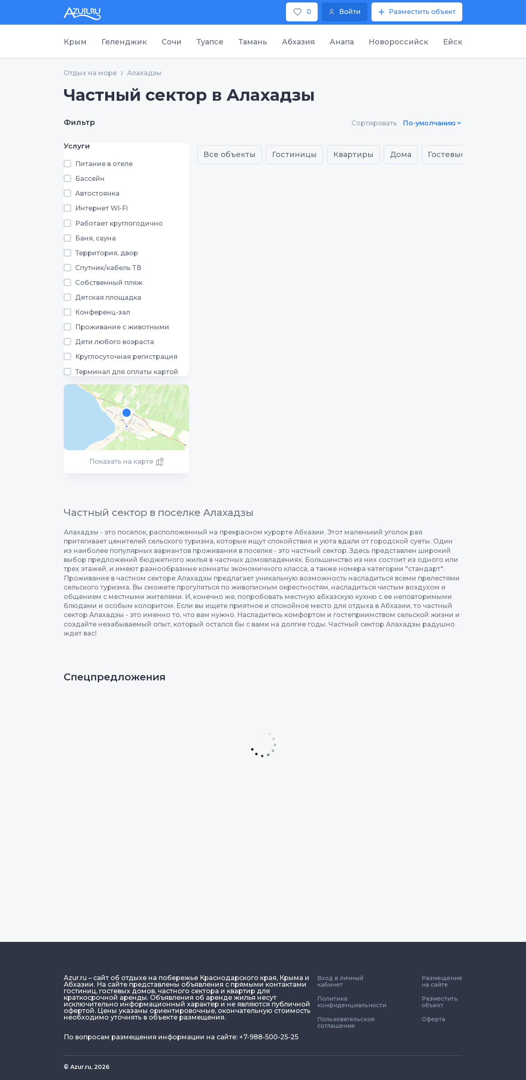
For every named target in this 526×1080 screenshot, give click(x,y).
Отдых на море (90, 73)
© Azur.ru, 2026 (86, 1067)
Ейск (452, 41)
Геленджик (124, 41)
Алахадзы (144, 73)
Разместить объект (440, 1002)
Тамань (252, 41)
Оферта (433, 1019)
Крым (75, 41)
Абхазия (298, 41)
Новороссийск (398, 41)
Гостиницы (294, 154)
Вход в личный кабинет (340, 981)
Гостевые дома (458, 154)
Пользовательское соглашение (346, 1022)
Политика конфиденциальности (351, 1002)
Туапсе (210, 41)
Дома (400, 154)
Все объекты (229, 154)
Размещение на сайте (442, 981)
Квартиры (353, 154)
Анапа (342, 41)
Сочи (171, 41)
